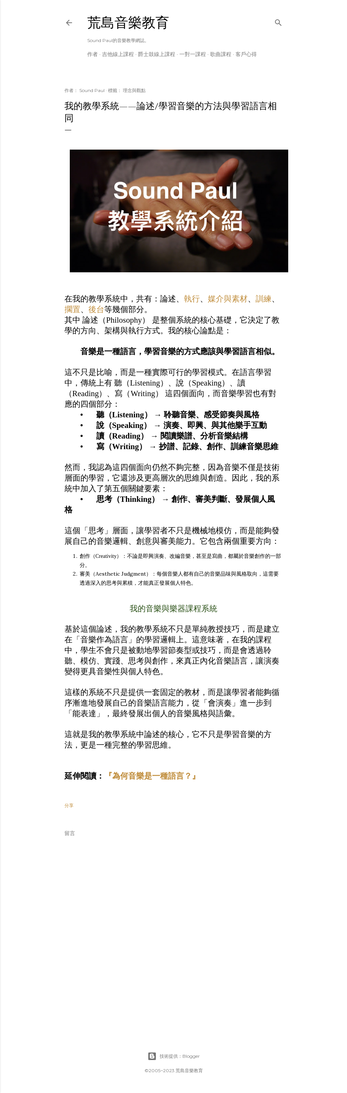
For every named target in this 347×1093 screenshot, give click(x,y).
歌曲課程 (220, 54)
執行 (192, 298)
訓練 (264, 298)
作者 (92, 54)
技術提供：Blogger (174, 1056)
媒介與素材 (228, 298)
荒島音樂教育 (128, 22)
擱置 (72, 309)
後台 (96, 309)
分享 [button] (69, 805)
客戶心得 (246, 54)
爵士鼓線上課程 (156, 54)
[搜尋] (278, 21)
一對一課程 (192, 54)
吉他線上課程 (118, 54)
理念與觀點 (134, 90)
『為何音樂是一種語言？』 (152, 776)
